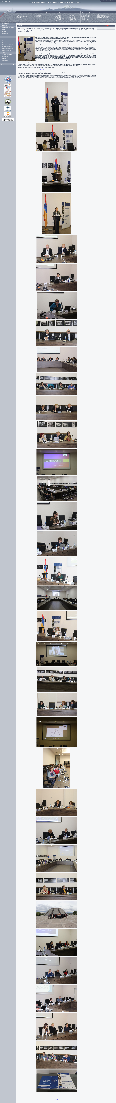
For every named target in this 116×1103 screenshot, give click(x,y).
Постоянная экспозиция (7, 42)
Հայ (107, 0)
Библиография (84, 14)
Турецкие (72, 20)
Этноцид (58, 20)
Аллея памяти (5, 67)
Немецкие (72, 16)
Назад (56, 1099)
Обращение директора (22, 16)
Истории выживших (85, 15)
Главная (19, 14)
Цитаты (83, 18)
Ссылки (3, 35)
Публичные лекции (85, 19)
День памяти (5, 69)
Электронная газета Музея (8, 27)
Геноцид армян (59, 15)
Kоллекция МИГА (6, 62)
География (58, 19)
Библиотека (5, 60)
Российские (72, 17)
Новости (4, 31)
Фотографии (59, 17)
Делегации (4, 25)
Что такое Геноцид (60, 14)
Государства (99, 14)
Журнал (4, 58)
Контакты (19, 17)
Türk (110, 0)
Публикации (5, 56)
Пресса (83, 17)
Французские (73, 18)
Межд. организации (101, 15)
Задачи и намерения (7, 54)
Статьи (3, 29)
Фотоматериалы (37, 15)
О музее (4, 39)
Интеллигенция (37, 16)
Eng (104, 0)
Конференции (5, 33)
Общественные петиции (102, 17)
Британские (72, 15)
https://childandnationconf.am (43, 69)
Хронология (58, 16)
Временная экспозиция (7, 44)
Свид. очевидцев (85, 16)
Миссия (18, 15)
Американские (73, 14)
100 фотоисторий (60, 18)
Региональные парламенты (103, 16)
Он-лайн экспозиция (7, 46)
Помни (57, 22)
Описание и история (7, 66)
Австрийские (73, 19)
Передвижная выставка (8, 48)
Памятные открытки (7, 50)
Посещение (5, 40)
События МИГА (5, 23)
